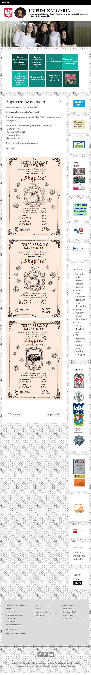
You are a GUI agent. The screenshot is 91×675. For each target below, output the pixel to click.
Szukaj (78, 583)
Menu (5, 2)
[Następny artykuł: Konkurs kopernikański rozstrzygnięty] (53, 414)
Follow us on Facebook (40, 654)
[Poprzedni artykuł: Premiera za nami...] (15, 414)
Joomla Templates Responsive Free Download (58, 666)
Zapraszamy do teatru (26, 102)
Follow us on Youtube (51, 654)
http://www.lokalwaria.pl (11, 629)
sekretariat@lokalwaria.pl (16, 625)
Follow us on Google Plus (45, 654)
